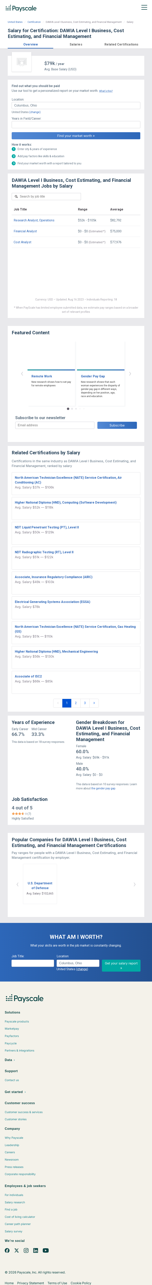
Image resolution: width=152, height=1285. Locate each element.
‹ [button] (22, 373)
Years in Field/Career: (26, 118)
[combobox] (76, 105)
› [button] (130, 373)
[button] (30, 43)
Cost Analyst (22, 242)
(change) (35, 112)
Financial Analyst (25, 231)
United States (15, 22)
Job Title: (17, 956)
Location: (18, 99)
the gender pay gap (103, 788)
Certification (34, 22)
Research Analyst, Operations (34, 220)
